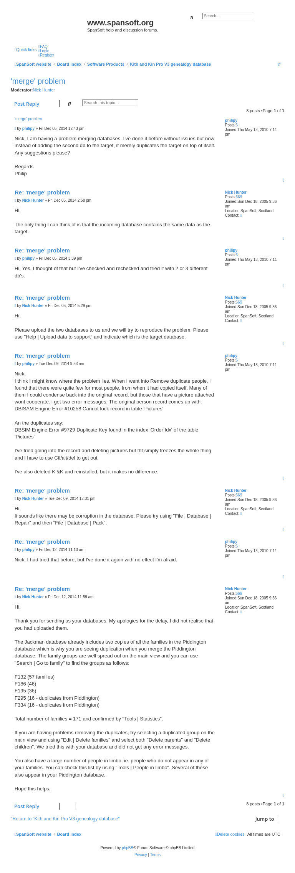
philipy (231, 120)
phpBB (127, 848)
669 (239, 197)
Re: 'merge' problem (42, 192)
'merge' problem (38, 81)
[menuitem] (43, 47)
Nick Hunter (44, 90)
